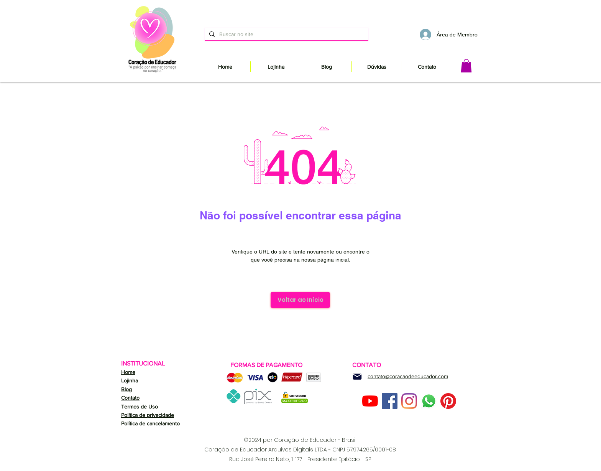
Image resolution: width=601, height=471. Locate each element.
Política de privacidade (147, 415)
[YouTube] (370, 401)
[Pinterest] (448, 401)
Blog (126, 389)
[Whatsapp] (429, 401)
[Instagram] (409, 401)
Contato (130, 398)
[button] (466, 65)
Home (128, 372)
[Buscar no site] (285, 34)
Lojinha (129, 380)
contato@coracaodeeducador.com (408, 376)
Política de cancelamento (150, 423)
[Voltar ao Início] (300, 300)
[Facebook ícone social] (389, 401)
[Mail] (357, 377)
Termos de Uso (139, 406)
